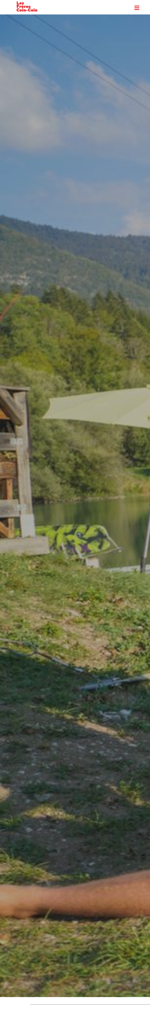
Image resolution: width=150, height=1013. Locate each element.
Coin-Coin (26, 10)
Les (20, 3)
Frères (23, 6)
